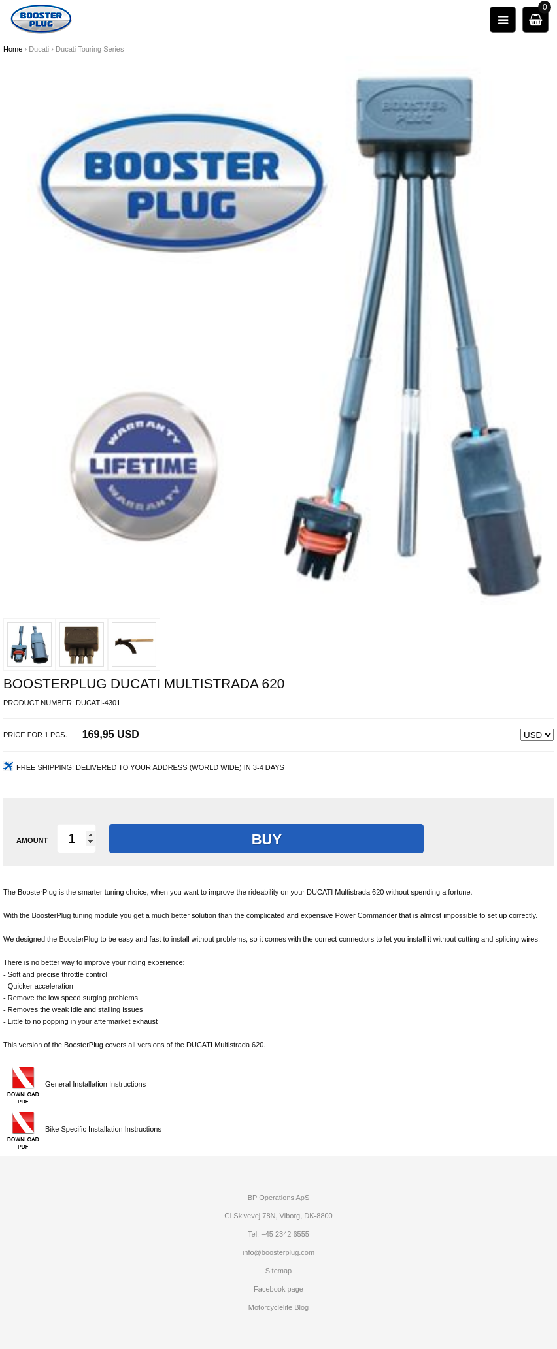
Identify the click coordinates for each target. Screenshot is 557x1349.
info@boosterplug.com (278, 1252)
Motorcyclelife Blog (278, 1307)
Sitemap (278, 1271)
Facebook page (278, 1289)
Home (12, 49)
